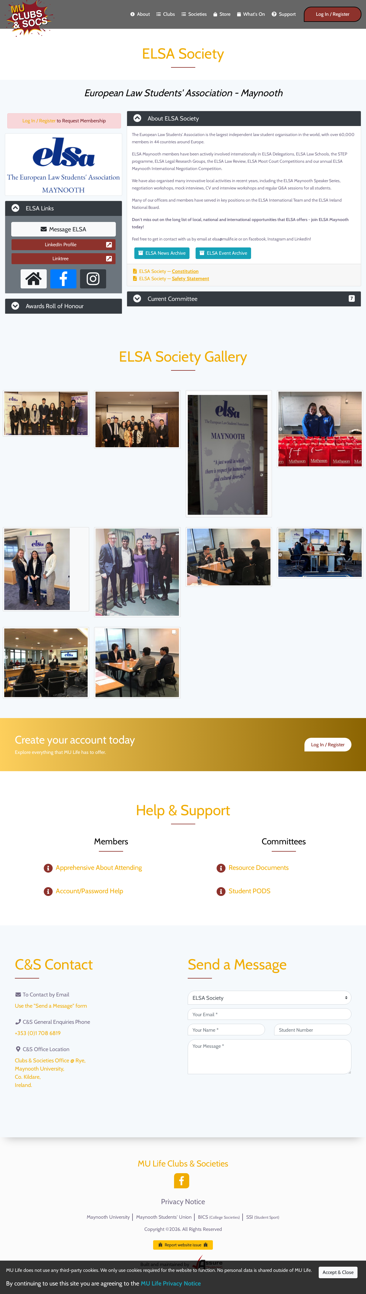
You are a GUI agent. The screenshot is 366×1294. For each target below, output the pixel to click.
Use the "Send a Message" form (51, 1006)
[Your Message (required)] (269, 1056)
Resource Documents (259, 867)
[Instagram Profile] (93, 278)
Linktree (82, 258)
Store (221, 14)
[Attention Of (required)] (269, 998)
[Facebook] (183, 1182)
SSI (262, 1217)
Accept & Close (338, 1272)
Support (284, 14)
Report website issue (183, 1245)
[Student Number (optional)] (312, 1029)
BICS (219, 1217)
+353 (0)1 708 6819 (38, 1033)
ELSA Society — (166, 271)
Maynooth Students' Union (164, 1217)
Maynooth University (108, 1217)
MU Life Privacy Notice (171, 1283)
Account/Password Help (89, 891)
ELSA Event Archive (223, 253)
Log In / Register (332, 14)
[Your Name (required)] (226, 1029)
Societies (194, 14)
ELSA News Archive (162, 253)
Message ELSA (63, 229)
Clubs (165, 14)
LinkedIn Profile (78, 244)
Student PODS (249, 891)
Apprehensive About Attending (99, 867)
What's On (251, 14)
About (140, 14)
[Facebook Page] (63, 278)
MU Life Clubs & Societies (183, 1163)
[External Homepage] (34, 278)
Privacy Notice (183, 1201)
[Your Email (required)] (269, 1014)
